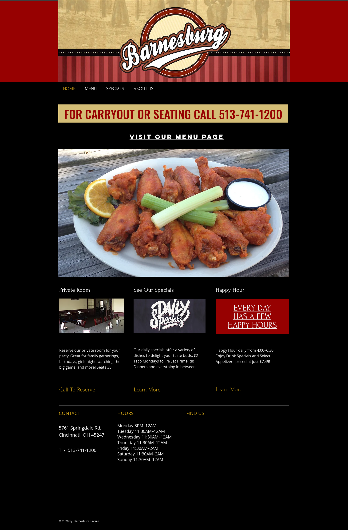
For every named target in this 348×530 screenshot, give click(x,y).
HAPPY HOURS (252, 325)
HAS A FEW (252, 316)
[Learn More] (172, 390)
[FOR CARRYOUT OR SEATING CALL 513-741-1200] (173, 113)
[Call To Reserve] (97, 390)
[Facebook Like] (297, 91)
